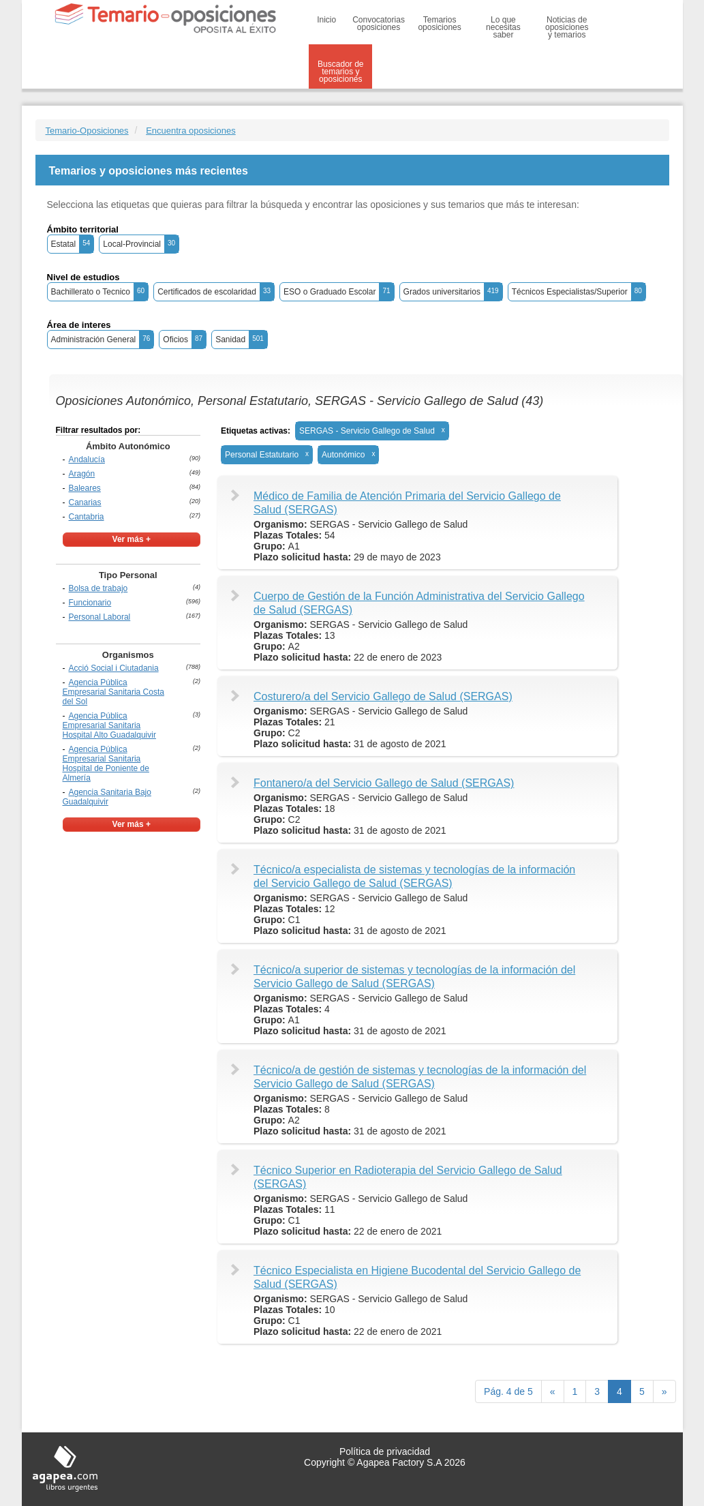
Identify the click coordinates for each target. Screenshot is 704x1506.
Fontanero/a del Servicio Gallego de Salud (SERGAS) (384, 783)
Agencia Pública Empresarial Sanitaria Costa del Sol (113, 692)
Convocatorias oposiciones (378, 23)
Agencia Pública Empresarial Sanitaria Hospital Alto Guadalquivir (109, 725)
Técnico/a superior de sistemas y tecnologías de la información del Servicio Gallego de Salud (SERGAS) (414, 976)
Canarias (85, 502)
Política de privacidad (384, 1451)
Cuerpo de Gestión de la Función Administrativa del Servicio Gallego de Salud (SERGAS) (419, 603)
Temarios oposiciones (439, 23)
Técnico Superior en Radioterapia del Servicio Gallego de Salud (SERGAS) (408, 1177)
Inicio (326, 20)
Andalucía (87, 459)
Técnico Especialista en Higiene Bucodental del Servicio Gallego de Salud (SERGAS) (417, 1277)
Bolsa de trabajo (98, 588)
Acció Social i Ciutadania (114, 668)
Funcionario (90, 602)
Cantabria (86, 517)
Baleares (85, 488)
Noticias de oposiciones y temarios (566, 27)
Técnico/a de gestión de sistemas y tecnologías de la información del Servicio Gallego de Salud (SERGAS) (420, 1076)
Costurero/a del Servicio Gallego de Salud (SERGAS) (383, 696)
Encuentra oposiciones (191, 130)
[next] (664, 1391)
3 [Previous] (597, 1391)
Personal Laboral (100, 617)
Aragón (82, 474)
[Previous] (552, 1391)
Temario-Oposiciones (87, 130)
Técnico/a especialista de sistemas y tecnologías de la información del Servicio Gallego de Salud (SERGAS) (414, 876)
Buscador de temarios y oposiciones (340, 71)
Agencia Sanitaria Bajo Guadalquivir (107, 797)
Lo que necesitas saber (503, 27)
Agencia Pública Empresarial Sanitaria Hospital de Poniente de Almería (106, 763)
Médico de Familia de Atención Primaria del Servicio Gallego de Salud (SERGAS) (407, 502)
